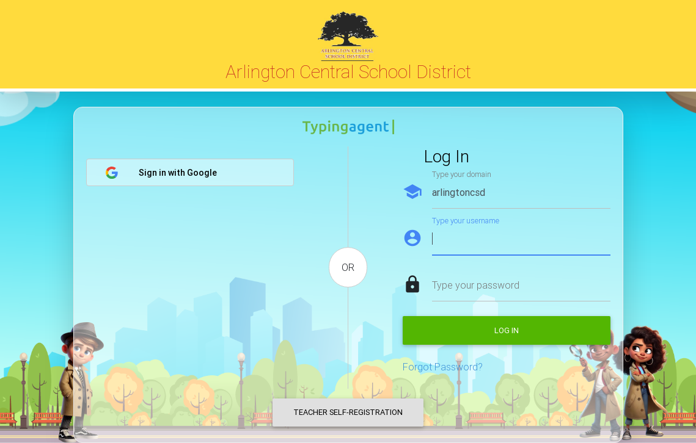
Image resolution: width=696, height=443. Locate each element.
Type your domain (461, 174)
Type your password (475, 285)
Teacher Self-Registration (348, 412)
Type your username (465, 220)
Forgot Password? (443, 367)
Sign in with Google (161, 172)
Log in (506, 330)
